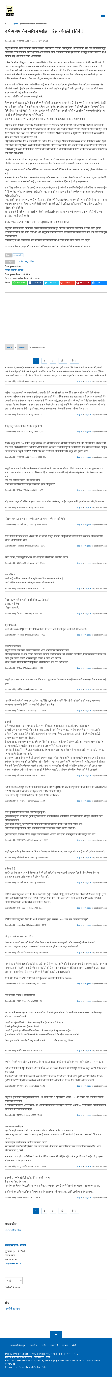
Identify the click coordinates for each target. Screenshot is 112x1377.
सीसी (74, 1346)
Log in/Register (13, 1230)
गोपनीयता (28, 1357)
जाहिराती (54, 1346)
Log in (12, 347)
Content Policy (40, 1367)
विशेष (44, 1346)
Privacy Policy (25, 1367)
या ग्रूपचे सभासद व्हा (13, 1264)
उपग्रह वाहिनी (18, 255)
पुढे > (63, 361)
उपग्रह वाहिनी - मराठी (14, 270)
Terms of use (11, 1367)
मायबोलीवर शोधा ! (13, 1309)
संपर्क (48, 1357)
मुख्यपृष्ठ (16, 24)
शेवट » (74, 361)
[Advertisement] (56, 316)
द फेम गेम (19, 261)
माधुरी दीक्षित (29, 261)
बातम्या (65, 1346)
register (30, 347)
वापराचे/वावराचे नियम (14, 1357)
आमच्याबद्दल (39, 1357)
